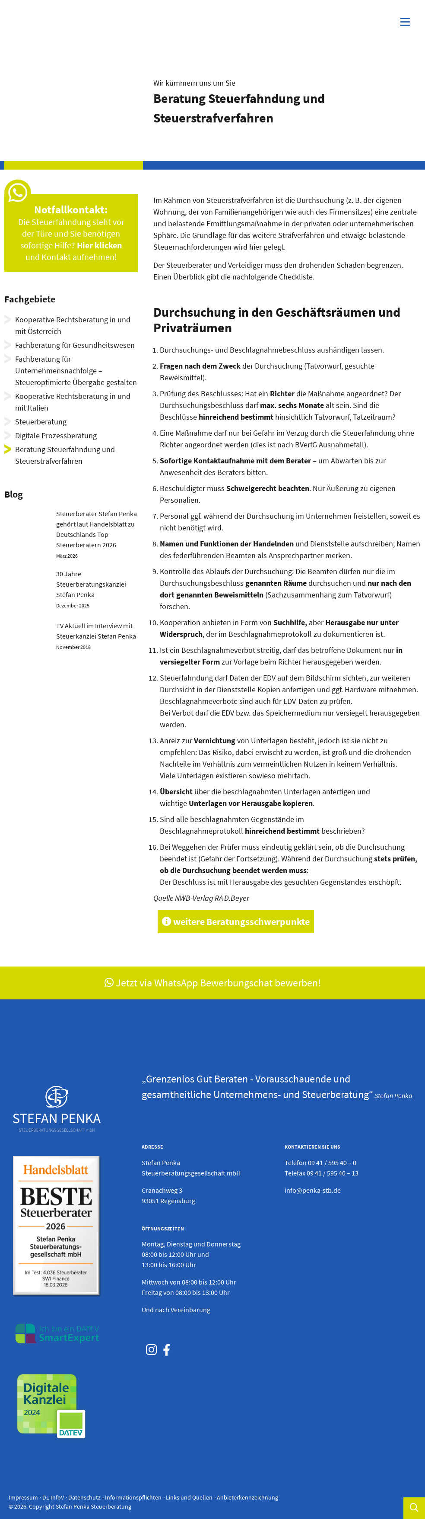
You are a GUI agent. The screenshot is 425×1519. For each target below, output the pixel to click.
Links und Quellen (189, 1497)
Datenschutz (84, 1497)
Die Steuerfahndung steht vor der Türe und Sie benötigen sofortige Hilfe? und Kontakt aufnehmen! (71, 233)
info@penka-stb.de (313, 1190)
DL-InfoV (53, 1497)
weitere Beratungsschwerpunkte (236, 921)
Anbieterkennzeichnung (247, 1497)
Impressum (23, 1497)
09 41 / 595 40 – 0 (332, 1162)
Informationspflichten (133, 1497)
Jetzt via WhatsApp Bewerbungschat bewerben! (213, 982)
